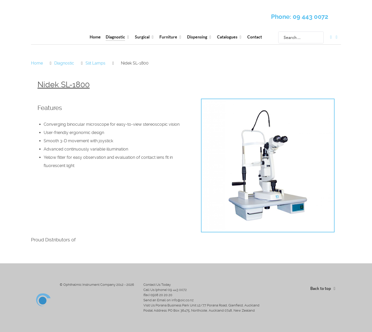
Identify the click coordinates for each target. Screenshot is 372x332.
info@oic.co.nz (182, 300)
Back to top (323, 288)
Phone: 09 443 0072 (299, 16)
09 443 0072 (177, 290)
